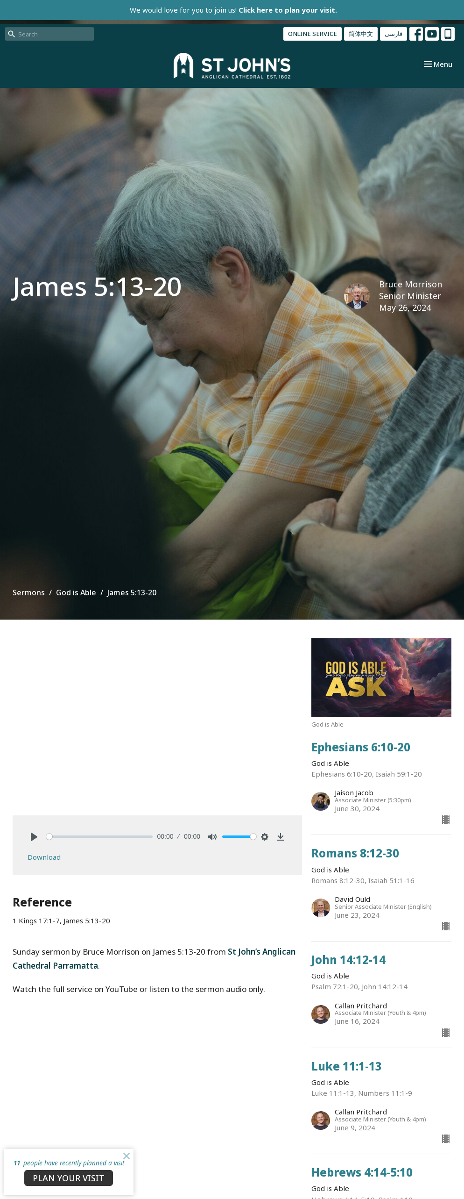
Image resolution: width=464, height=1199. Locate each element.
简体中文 (361, 33)
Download (44, 857)
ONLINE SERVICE (312, 33)
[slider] (99, 836)
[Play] (34, 836)
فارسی (393, 33)
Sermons (29, 592)
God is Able (76, 592)
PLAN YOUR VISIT (69, 1178)
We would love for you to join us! (233, 9)
